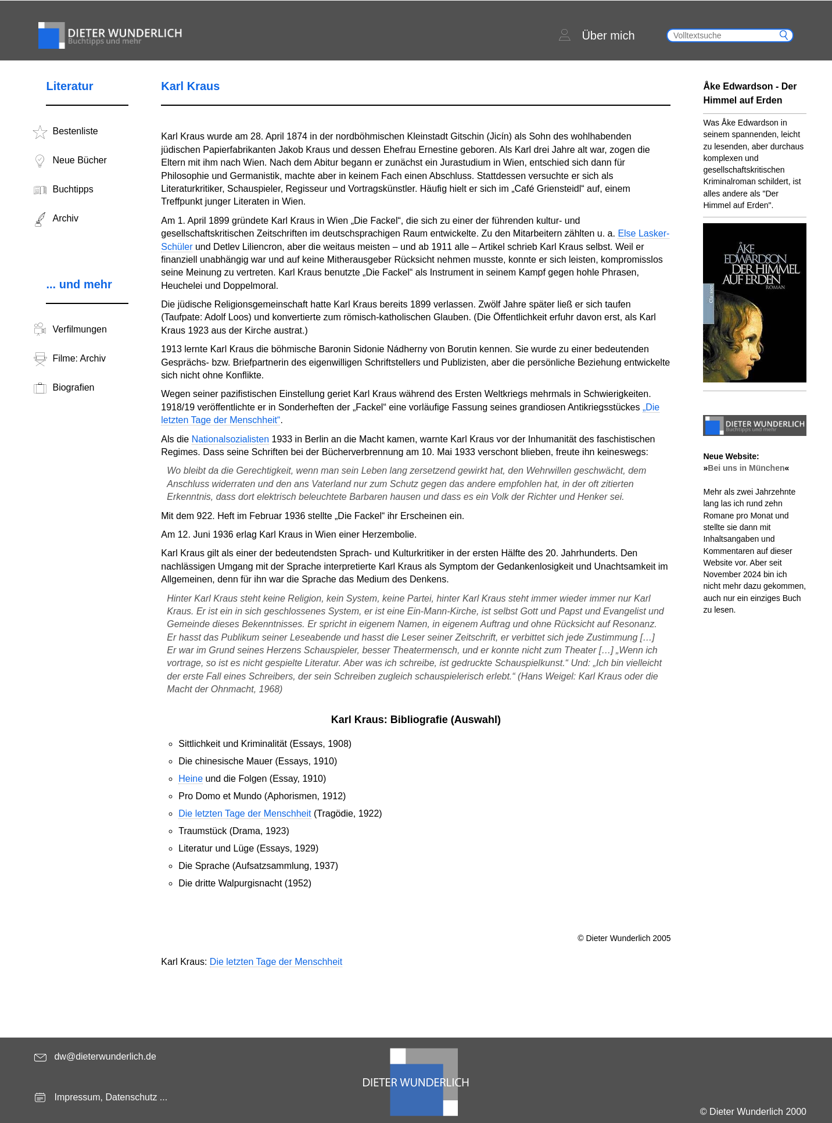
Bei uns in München (746, 468)
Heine (190, 779)
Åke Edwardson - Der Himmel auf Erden (750, 93)
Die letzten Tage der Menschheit (244, 813)
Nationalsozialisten (230, 439)
